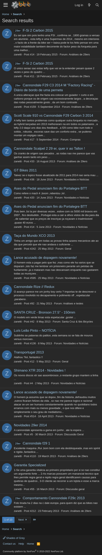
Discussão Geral (74, 434)
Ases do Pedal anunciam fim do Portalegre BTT (50, 188)
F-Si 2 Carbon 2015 (33, 30)
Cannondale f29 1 (32, 443)
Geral (68, 248)
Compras (75, 139)
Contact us (9, 543)
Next (23, 519)
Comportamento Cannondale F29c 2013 (49, 498)
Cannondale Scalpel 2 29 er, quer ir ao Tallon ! (49, 148)
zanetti (18, 54)
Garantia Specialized (30, 465)
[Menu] (5, 5)
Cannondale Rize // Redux (34, 287)
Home (30, 543)
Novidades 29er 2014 (30, 425)
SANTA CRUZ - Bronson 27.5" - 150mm (44, 312)
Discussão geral (75, 489)
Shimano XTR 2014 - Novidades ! (39, 370)
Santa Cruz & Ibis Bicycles (77, 321)
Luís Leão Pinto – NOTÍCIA (35, 330)
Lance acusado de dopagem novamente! (45, 258)
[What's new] (89, 5)
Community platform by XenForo (33, 551)
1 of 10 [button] (8, 519)
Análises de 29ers (79, 54)
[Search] (97, 5)
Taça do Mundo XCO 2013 (34, 236)
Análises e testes (73, 303)
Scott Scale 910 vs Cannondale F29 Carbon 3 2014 (53, 115)
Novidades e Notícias (76, 179)
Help (21, 543)
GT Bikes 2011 (25, 170)
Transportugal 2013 (29, 352)
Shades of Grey (14, 538)
